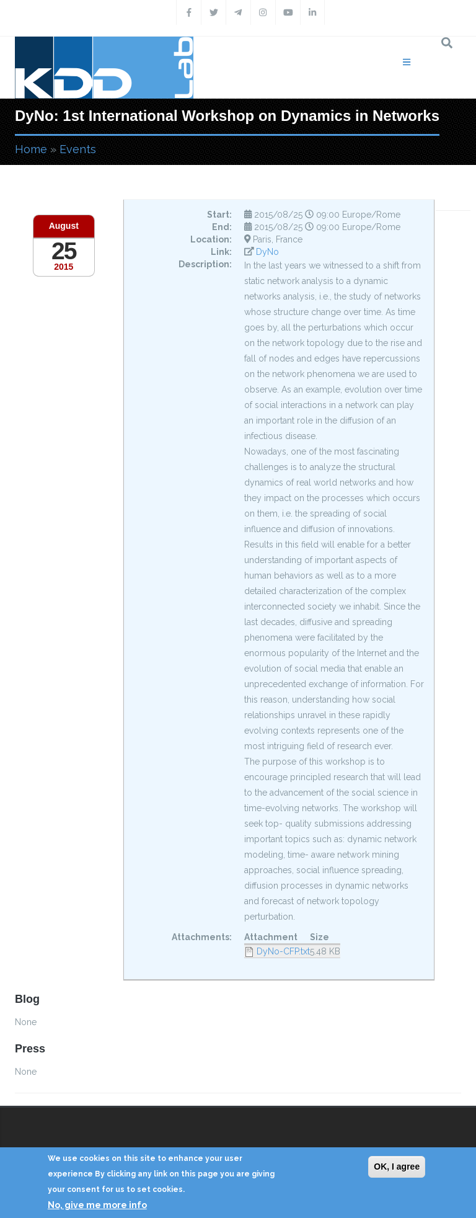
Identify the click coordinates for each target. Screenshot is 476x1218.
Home (31, 149)
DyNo (267, 252)
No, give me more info (97, 1205)
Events (78, 149)
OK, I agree (397, 1166)
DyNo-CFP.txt (283, 951)
